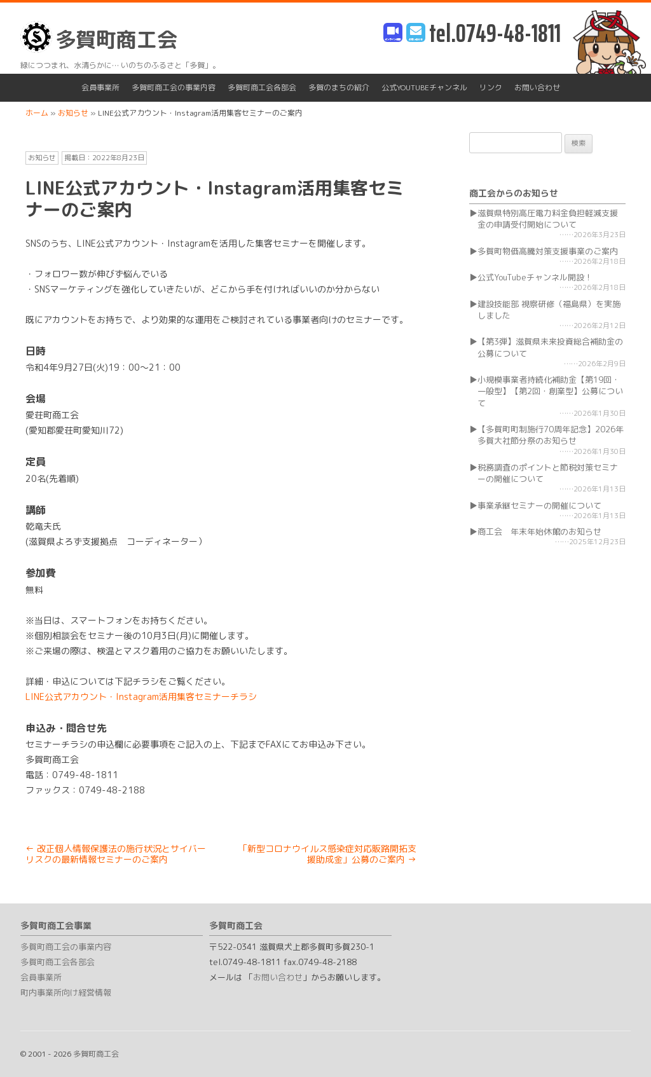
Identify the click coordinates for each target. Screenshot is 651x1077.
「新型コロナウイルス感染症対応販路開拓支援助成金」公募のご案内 (327, 853)
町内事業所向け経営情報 (65, 992)
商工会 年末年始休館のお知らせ (539, 531)
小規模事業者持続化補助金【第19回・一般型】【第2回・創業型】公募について (550, 391)
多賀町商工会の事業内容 (174, 87)
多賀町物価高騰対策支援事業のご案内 (547, 251)
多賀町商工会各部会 (262, 87)
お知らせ (42, 158)
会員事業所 (100, 87)
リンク (490, 87)
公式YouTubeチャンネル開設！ (535, 277)
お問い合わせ (537, 87)
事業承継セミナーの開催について (539, 505)
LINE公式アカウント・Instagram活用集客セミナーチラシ (141, 696)
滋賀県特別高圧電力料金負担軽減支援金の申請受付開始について (547, 218)
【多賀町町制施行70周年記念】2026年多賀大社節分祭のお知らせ (550, 434)
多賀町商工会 (98, 37)
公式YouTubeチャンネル (424, 87)
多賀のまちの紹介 (338, 87)
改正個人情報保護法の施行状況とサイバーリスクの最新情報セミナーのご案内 (115, 853)
